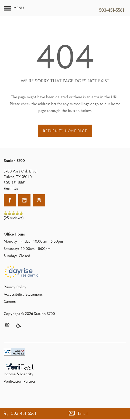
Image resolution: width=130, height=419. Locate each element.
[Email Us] (97, 413)
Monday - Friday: (17, 249)
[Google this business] (24, 208)
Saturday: (11, 256)
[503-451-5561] (32, 413)
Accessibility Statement (23, 302)
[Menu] (14, 8)
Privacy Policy (15, 295)
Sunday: (10, 264)
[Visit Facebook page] (10, 208)
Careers (10, 309)
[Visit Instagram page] (39, 208)
